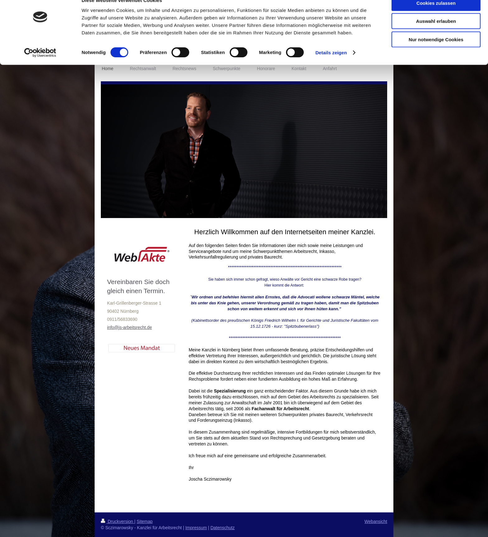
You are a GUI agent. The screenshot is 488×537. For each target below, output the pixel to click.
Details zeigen (331, 65)
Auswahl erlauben (436, 33)
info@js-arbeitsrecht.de (129, 327)
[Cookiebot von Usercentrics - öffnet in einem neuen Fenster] (40, 65)
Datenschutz (222, 527)
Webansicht (375, 521)
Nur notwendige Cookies (436, 52)
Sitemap (144, 521)
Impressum (196, 527)
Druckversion (117, 521)
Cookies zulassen (436, 15)
